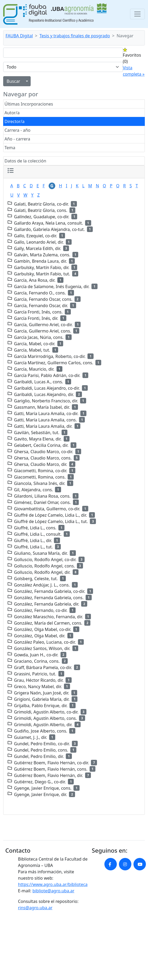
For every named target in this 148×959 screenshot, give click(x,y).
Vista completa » (134, 71)
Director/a (14, 121)
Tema (9, 148)
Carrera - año (17, 130)
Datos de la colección (25, 161)
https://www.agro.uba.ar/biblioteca (52, 884)
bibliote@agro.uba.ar (54, 891)
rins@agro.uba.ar (35, 908)
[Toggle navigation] (137, 14)
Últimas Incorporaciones (28, 104)
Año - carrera (17, 139)
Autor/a (12, 113)
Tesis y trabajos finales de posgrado (75, 36)
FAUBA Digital (19, 36)
